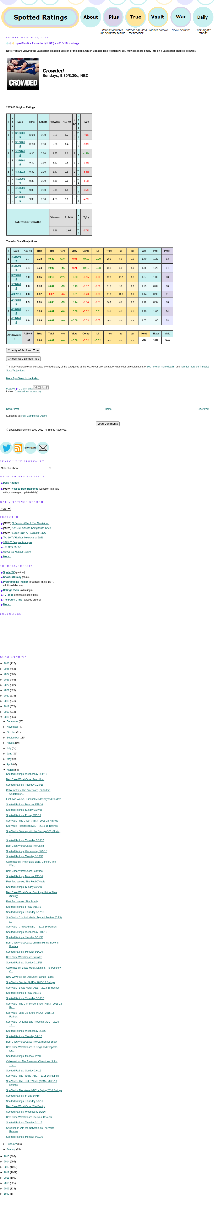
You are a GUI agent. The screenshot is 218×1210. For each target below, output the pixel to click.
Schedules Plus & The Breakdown (30, 523)
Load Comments (108, 423)
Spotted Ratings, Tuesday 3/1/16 (24, 1122)
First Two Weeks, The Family (22, 901)
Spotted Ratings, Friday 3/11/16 (23, 992)
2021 (7, 690)
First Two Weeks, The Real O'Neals (25, 881)
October (11, 732)
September (13, 737)
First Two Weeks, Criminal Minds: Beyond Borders (33, 799)
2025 (7, 668)
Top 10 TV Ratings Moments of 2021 (23, 537)
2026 (7, 663)
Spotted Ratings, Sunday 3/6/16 (23, 1070)
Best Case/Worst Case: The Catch (25, 845)
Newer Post (12, 409)
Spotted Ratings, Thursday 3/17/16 (25, 912)
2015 (7, 1156)
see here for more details (161, 366)
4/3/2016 (20, 171)
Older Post (203, 409)
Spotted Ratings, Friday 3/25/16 (23, 815)
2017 (7, 711)
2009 (7, 1188)
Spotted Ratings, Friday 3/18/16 (23, 906)
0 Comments (26, 388)
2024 (7, 674)
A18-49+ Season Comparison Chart (31, 528)
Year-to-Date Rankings (25, 488)
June (10, 753)
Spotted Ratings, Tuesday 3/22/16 (24, 856)
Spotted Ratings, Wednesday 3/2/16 (26, 1111)
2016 (7, 717)
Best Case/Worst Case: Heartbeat (24, 871)
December (13, 721)
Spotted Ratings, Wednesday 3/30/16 (26, 774)
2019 (7, 701)
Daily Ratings (11, 482)
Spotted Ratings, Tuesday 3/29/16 (24, 784)
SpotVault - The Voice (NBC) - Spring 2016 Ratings (34, 1090)
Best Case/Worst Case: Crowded (24, 957)
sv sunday (35, 391)
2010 (7, 1183)
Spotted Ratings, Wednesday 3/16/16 (26, 932)
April (9, 764)
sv (27, 391)
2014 (7, 1161)
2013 (7, 1167)
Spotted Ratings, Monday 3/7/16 (24, 1056)
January (11, 1149)
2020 (7, 695)
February (12, 1143)
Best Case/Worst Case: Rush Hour (25, 779)
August (11, 742)
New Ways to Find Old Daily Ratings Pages (30, 976)
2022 (7, 685)
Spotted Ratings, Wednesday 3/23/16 (26, 851)
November (13, 726)
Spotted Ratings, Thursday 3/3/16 (24, 1101)
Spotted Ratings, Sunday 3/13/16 (24, 962)
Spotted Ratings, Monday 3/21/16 (24, 876)
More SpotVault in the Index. (22, 378)
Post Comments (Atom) (34, 415)
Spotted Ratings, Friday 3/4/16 (23, 1095)
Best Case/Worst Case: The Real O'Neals (29, 1117)
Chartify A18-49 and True (23, 350)
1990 (7, 1193)
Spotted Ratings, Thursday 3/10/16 (25, 998)
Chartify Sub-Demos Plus (23, 358)
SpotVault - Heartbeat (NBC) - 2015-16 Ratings (32, 825)
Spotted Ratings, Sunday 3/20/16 (24, 887)
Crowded (20, 391)
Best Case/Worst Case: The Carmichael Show (31, 1041)
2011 (7, 1177)
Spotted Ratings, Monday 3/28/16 (24, 804)
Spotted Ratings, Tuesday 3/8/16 (24, 1036)
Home (108, 409)
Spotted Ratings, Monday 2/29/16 (24, 1136)
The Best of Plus (12, 547)
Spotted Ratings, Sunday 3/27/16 (24, 809)
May (9, 759)
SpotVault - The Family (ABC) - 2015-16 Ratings (32, 1075)
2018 (7, 706)
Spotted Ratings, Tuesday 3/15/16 (24, 937)
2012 (7, 1172)
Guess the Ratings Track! (17, 551)
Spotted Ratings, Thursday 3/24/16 (25, 840)
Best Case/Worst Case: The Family (25, 1106)
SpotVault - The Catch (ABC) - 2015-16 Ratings (32, 820)
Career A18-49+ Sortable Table (29, 532)
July (9, 748)
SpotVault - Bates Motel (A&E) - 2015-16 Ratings (33, 987)
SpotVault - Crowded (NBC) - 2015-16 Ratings (47, 43)
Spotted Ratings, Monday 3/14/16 (24, 951)
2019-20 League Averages (17, 542)
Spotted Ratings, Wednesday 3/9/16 (26, 1030)
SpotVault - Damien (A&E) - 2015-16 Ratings (30, 982)
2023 (7, 679)
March (10, 769)
